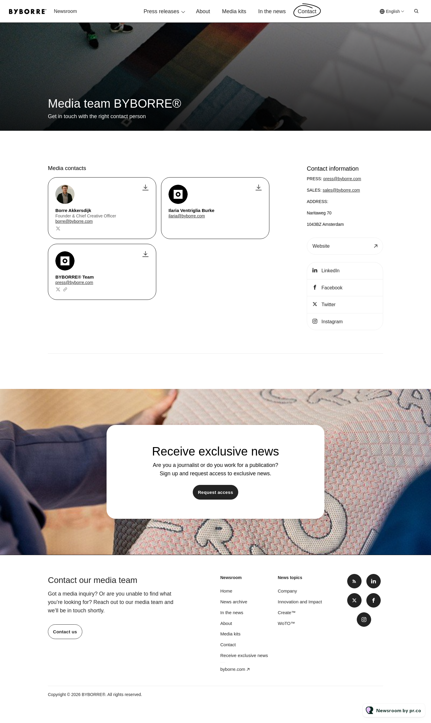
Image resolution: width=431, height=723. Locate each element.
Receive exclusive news (244, 655)
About (203, 11)
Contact (307, 11)
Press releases (161, 11)
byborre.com (232, 669)
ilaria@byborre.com (187, 216)
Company (287, 590)
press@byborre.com (74, 282)
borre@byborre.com (74, 221)
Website (321, 246)
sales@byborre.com (341, 190)
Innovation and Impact (300, 601)
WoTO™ (286, 623)
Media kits (234, 11)
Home (226, 590)
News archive (233, 601)
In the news (272, 11)
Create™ (287, 612)
